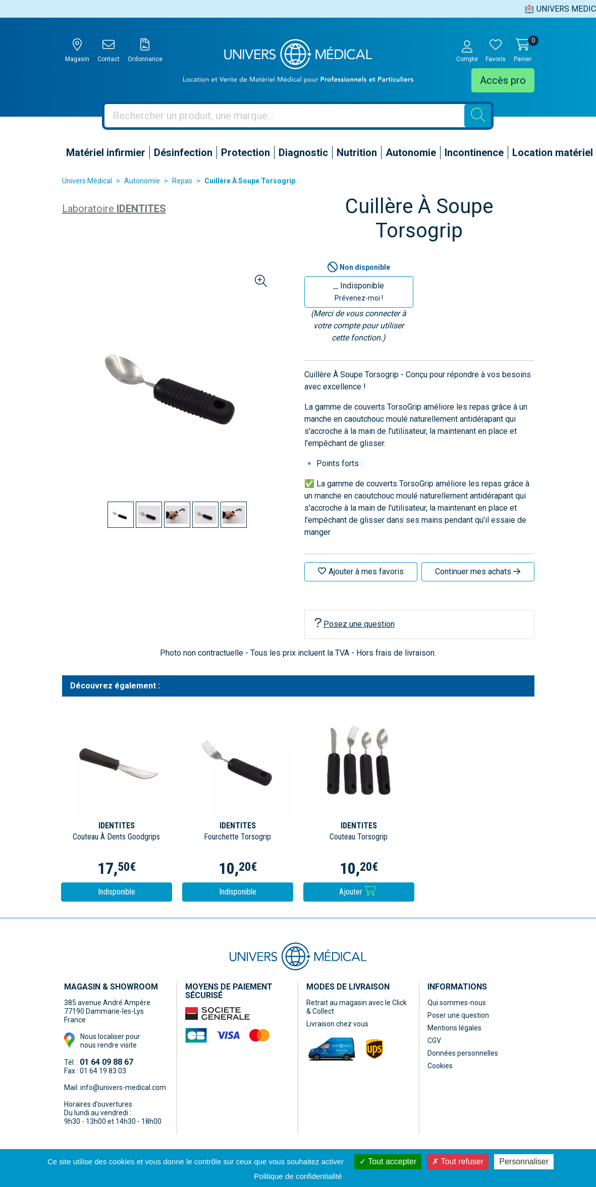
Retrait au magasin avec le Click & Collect (356, 1007)
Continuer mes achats (477, 571)
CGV (434, 1040)
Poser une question (458, 1015)
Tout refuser (457, 1161)
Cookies (440, 1066)
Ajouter (357, 891)
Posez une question (355, 623)
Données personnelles (462, 1053)
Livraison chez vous (337, 1024)
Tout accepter (387, 1161)
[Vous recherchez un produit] (284, 115)
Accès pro (503, 80)
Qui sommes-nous (456, 1003)
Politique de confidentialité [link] (298, 1176)
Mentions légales (454, 1028)
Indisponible (358, 291)
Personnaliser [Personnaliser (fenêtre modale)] (524, 1161)
